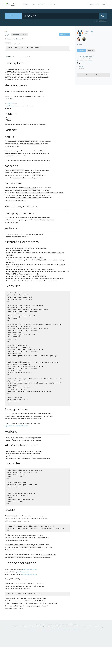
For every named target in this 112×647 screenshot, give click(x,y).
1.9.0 (18, 34)
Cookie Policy (64, 643)
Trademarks (8, 640)
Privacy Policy (55, 643)
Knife (19, 43)
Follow (64, 34)
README (8, 56)
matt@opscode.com (23, 585)
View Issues (91, 50)
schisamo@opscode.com (29, 587)
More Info (51, 4)
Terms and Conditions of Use (44, 643)
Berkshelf (13, 43)
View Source (81, 50)
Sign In (104, 4)
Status (80, 643)
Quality (26, 56)
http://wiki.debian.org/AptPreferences (16, 435)
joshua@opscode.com (30, 582)
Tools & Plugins (39, 4)
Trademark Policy (73, 643)
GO (103, 16)
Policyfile (8, 43)
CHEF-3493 (11, 103)
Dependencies (16, 56)
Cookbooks (26, 4)
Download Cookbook (93, 75)
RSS (6, 31)
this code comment (11, 106)
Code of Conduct (31, 643)
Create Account (93, 4)
